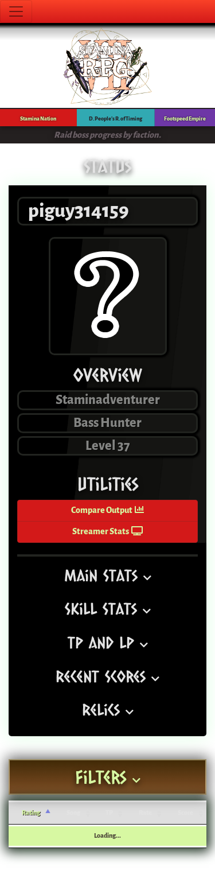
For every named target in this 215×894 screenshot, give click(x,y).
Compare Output (107, 510)
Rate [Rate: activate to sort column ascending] (145, 813)
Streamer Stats (107, 531)
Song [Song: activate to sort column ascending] (73, 813)
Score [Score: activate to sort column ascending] (185, 813)
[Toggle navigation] (16, 11)
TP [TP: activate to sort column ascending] (109, 813)
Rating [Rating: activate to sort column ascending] (31, 813)
